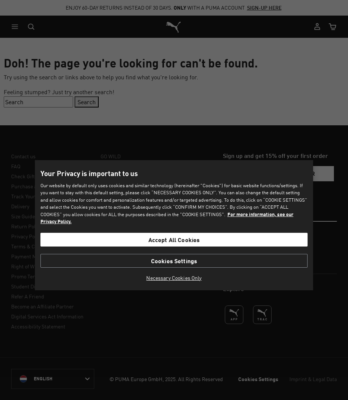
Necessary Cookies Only (173, 278)
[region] (174, 225)
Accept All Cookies (174, 239)
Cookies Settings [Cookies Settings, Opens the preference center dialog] (174, 260)
